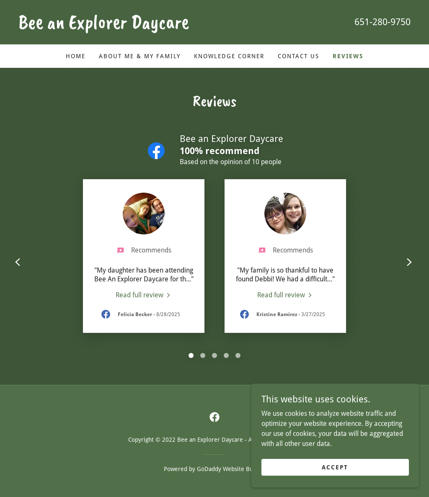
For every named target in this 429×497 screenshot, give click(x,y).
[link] (116, 26)
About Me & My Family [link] (140, 56)
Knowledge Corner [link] (229, 56)
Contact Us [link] (298, 56)
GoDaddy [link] (209, 469)
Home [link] (75, 56)
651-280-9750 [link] (382, 22)
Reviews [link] (348, 56)
